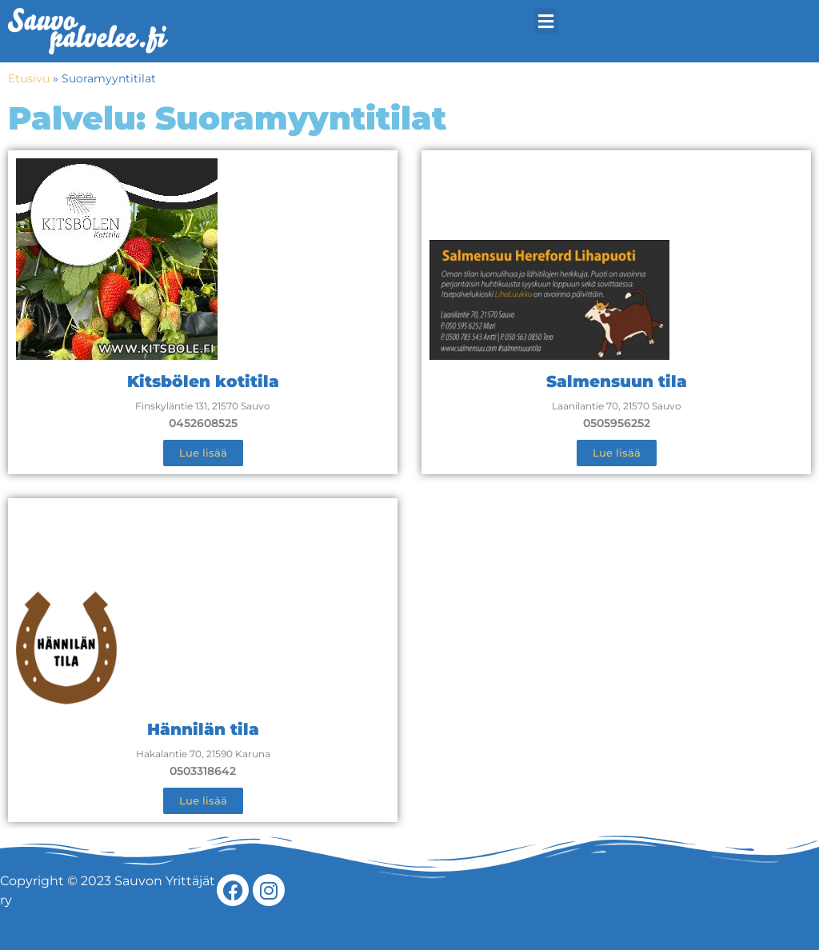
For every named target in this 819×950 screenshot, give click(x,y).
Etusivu (29, 78)
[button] (546, 21)
